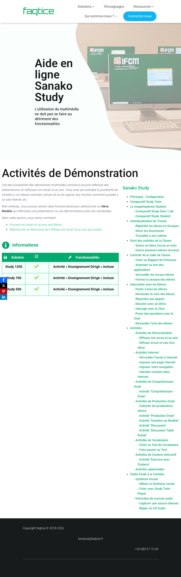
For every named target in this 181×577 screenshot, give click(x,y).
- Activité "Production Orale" (156, 416)
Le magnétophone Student (148, 206)
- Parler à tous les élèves (150, 289)
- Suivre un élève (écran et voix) (155, 245)
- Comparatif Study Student (152, 216)
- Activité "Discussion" (152, 425)
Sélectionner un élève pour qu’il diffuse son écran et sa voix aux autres (55, 229)
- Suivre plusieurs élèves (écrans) (156, 250)
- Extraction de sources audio (153, 498)
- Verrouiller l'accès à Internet (157, 357)
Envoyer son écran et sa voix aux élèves (35, 224)
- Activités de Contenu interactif (155, 454)
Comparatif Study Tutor (146, 201)
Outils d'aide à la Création (147, 474)
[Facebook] (3, 280)
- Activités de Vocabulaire (151, 440)
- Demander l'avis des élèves (153, 323)
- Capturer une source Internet (158, 503)
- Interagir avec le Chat (149, 308)
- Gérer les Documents (149, 230)
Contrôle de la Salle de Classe (150, 255)
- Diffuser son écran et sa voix (158, 338)
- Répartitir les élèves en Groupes (156, 226)
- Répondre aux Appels (149, 299)
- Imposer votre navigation (155, 367)
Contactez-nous (140, 16)
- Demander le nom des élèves (154, 294)
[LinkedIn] (3, 297)
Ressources (143, 6)
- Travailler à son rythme (150, 235)
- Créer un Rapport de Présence (155, 260)
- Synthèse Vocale (146, 479)
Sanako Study (136, 188)
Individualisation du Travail (148, 221)
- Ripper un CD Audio (151, 508)
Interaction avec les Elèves (148, 284)
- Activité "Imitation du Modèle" (158, 420)
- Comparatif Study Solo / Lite (154, 211)
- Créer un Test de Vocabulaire (158, 445)
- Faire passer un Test (152, 450)
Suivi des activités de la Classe (150, 240)
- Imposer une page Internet (156, 362)
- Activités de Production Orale (154, 401)
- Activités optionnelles (149, 469)
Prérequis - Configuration (147, 196)
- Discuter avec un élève (150, 303)
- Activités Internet (146, 352)
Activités (136, 328)
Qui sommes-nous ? (101, 16)
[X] (3, 285)
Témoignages (114, 6)
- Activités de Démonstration (153, 333)
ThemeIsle (151, 568)
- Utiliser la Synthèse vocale (156, 484)
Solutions (86, 6)
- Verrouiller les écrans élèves (154, 274)
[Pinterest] (3, 291)
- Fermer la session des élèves (154, 279)
